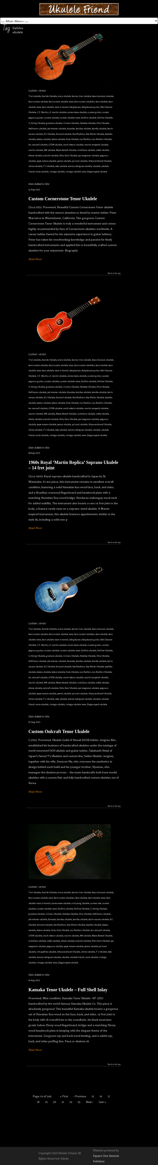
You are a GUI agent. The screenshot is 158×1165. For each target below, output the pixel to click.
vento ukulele (42, 171)
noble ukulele (102, 150)
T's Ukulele (48, 166)
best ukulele (102, 101)
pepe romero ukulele (46, 161)
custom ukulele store (70, 117)
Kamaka (71, 128)
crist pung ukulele (80, 903)
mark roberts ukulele (73, 144)
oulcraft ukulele (50, 155)
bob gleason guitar (91, 107)
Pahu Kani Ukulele (68, 155)
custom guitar (94, 112)
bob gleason (75, 107)
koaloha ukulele (93, 925)
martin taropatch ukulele (96, 144)
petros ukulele (64, 161)
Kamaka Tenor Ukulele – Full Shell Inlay (67, 989)
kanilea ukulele (83, 128)
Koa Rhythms (78, 134)
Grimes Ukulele (71, 123)
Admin (64, 1158)
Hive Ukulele (103, 123)
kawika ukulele (99, 128)
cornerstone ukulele (77, 112)
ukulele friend (77, 957)
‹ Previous (80, 1096)
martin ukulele (35, 150)
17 (109, 1096)
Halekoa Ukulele (88, 123)
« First (64, 1096)
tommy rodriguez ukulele (80, 166)
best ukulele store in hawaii (55, 107)
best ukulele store (96, 898)
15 (93, 1096)
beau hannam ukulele (103, 96)
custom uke (95, 903)
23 (79, 1102)
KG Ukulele (49, 134)
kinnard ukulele (64, 134)
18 (38, 1102)
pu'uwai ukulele (80, 161)
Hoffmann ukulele (37, 128)
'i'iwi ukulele (34, 96)
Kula (53, 930)
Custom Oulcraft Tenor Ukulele (58, 731)
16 (101, 1096)
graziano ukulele (54, 123)
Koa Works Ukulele (95, 134)
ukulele (96, 166)
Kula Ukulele (72, 139)
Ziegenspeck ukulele (97, 171)
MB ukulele (49, 150)
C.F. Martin (42, 112)
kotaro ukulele (58, 139)
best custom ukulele (38, 101)
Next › (89, 1102)
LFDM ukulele (55, 144)
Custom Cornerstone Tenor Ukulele (62, 198)
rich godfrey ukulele (46, 951)
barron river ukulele (81, 96)
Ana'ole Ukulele (49, 96)
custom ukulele (51, 117)
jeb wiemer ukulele (56, 128)
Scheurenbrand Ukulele (100, 161)
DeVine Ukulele (105, 117)
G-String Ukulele (36, 123)
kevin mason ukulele (98, 919)
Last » (102, 1102)
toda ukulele (61, 166)
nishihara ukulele (86, 150)
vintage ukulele (57, 171)
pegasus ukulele (55, 946)
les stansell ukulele (38, 144)
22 (71, 1102)
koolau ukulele (44, 139)
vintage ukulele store (76, 171)
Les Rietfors (85, 139)
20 (54, 1102)
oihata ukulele (35, 155)
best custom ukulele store (61, 101)
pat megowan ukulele (88, 155)
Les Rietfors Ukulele (102, 139)
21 (63, 1102)
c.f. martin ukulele (58, 112)
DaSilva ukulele (88, 117)
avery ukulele (64, 96)
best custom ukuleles (84, 101)
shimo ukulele (35, 166)
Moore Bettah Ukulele (66, 150)
